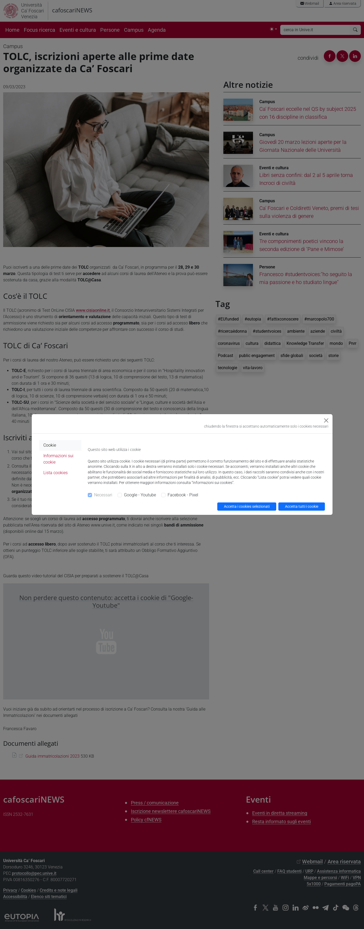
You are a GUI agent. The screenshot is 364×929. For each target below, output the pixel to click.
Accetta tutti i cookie (301, 506)
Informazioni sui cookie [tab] (58, 459)
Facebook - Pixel (183, 494)
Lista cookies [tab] (55, 472)
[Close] (326, 420)
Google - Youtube (140, 494)
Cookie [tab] (49, 445)
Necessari (103, 494)
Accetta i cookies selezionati (247, 506)
